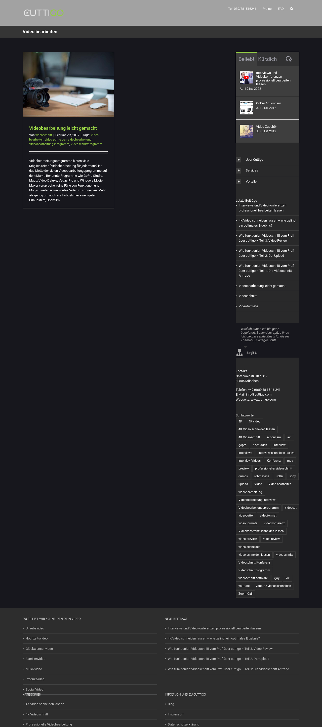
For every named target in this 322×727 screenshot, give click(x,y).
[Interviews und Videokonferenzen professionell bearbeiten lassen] (246, 73)
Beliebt (246, 59)
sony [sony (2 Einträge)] (292, 476)
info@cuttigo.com (258, 394)
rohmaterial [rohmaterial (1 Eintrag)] (262, 476)
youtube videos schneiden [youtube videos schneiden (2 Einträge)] (273, 586)
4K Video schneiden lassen (45, 704)
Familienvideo (35, 659)
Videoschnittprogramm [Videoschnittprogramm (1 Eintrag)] (254, 570)
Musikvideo (34, 669)
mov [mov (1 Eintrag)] (290, 460)
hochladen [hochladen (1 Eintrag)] (260, 445)
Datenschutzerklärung (183, 724)
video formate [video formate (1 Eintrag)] (247, 523)
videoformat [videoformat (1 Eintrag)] (268, 515)
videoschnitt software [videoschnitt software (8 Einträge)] (253, 578)
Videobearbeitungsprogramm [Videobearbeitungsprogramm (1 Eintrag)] (258, 507)
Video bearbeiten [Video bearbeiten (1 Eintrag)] (279, 484)
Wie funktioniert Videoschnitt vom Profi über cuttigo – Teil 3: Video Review (220, 649)
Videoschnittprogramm (86, 144)
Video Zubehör (266, 127)
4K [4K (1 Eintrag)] (240, 421)
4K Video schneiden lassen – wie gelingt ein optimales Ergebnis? (214, 638)
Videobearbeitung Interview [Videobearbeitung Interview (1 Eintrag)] (256, 500)
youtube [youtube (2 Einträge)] (244, 586)
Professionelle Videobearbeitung (49, 724)
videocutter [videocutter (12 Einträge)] (246, 515)
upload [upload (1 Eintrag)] (243, 484)
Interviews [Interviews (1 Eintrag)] (245, 453)
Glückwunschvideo (39, 649)
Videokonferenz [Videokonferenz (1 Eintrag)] (274, 523)
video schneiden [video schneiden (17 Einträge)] (249, 547)
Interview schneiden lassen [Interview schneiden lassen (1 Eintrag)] (276, 453)
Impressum (176, 714)
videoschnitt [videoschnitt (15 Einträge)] (284, 555)
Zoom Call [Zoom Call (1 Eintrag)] (245, 593)
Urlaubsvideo (35, 628)
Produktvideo (35, 679)
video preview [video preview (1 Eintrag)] (247, 539)
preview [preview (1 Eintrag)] (243, 468)
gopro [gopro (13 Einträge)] (242, 445)
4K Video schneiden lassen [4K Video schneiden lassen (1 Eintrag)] (256, 429)
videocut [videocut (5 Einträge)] (291, 507)
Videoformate (248, 306)
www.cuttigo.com (263, 399)
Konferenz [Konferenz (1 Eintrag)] (274, 460)
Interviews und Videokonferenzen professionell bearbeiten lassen (273, 78)
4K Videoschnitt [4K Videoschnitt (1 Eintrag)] (249, 437)
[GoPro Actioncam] (246, 104)
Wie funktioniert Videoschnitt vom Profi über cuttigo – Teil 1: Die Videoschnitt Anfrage (266, 270)
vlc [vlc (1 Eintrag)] (288, 578)
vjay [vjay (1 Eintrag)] (276, 578)
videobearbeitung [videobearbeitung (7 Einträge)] (250, 492)
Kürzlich (267, 59)
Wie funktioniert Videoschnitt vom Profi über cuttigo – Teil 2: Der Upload (218, 659)
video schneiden (56, 139)
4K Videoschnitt (37, 714)
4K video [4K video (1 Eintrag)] (254, 421)
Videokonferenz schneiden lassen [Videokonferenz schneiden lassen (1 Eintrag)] (261, 531)
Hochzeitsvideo (37, 638)
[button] (291, 8)
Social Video (34, 689)
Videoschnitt (248, 296)
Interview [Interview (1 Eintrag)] (279, 445)
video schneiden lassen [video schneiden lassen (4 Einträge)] (254, 555)
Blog (171, 704)
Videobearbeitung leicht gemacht (63, 128)
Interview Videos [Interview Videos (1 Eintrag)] (249, 460)
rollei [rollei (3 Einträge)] (279, 476)
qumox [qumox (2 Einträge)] (243, 476)
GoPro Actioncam (268, 103)
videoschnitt (43, 135)
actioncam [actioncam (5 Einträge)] (273, 437)
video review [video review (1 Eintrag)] (271, 539)
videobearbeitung (80, 139)
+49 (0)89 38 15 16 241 (264, 390)
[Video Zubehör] (246, 127)
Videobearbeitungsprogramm (49, 144)
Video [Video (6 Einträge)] (258, 484)
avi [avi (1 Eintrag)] (289, 437)
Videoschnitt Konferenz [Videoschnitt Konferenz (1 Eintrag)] (254, 562)
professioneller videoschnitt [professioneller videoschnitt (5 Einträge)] (273, 468)
